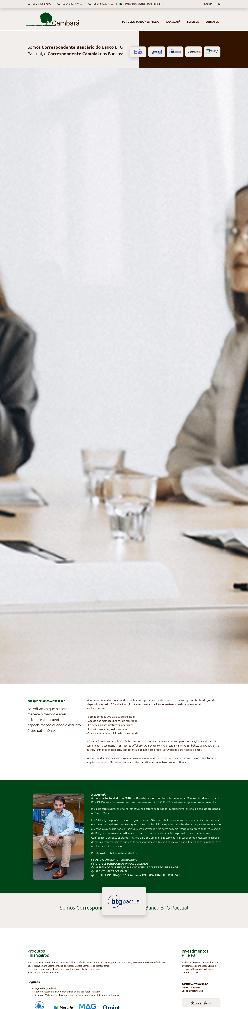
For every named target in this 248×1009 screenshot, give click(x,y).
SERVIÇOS (193, 21)
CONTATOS (212, 21)
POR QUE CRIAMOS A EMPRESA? (140, 21)
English (208, 3)
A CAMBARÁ (173, 21)
